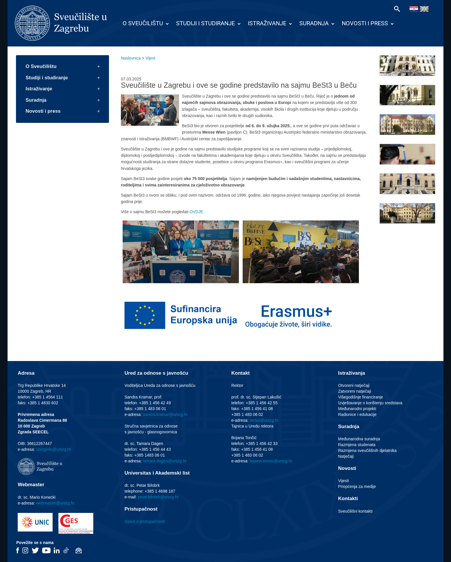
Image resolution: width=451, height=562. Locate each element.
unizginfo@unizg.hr (53, 449)
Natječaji (346, 456)
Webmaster (31, 484)
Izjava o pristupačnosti (145, 521)
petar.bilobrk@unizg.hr (158, 497)
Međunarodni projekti (357, 408)
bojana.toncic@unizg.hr (271, 461)
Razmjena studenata (356, 444)
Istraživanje (267, 23)
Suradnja (314, 23)
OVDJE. (196, 211)
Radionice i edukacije (357, 414)
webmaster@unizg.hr (55, 503)
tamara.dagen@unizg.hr (165, 461)
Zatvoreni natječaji (354, 391)
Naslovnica (131, 58)
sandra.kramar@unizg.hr (165, 414)
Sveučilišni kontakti (355, 511)
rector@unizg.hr (264, 420)
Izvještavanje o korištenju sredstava (370, 403)
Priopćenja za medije (357, 486)
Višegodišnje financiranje (360, 397)
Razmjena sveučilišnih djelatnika (367, 450)
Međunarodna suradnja (359, 439)
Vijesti (343, 480)
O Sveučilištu (143, 23)
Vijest (150, 58)
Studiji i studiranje (205, 23)
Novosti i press (365, 23)
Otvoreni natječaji (354, 385)
